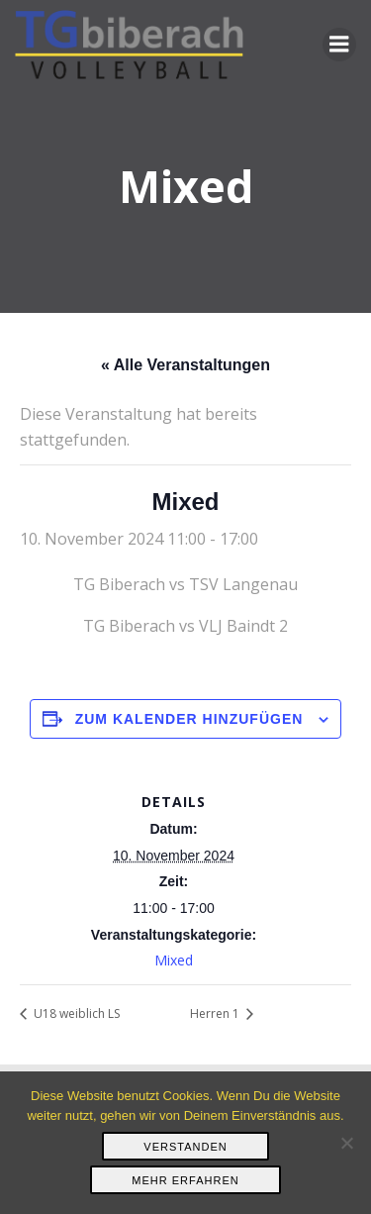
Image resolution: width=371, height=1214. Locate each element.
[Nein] (346, 1143)
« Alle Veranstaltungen (185, 364)
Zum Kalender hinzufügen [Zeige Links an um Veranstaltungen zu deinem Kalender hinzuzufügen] (189, 719)
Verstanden (185, 1147)
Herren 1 (216, 1013)
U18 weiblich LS (75, 1013)
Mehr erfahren (185, 1180)
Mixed (173, 960)
